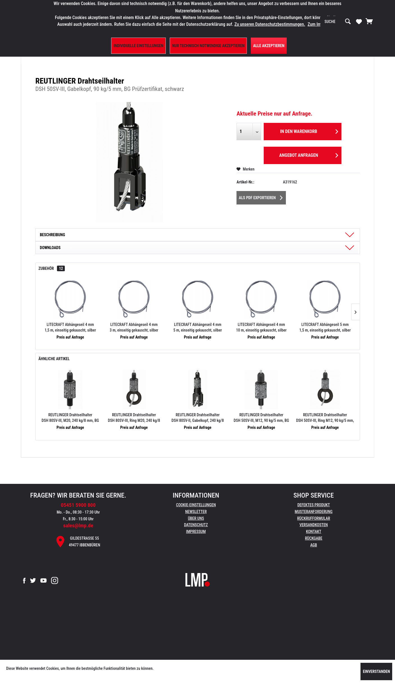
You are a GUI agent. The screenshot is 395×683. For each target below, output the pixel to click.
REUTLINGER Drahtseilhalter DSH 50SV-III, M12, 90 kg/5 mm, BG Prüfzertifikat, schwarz (261, 418)
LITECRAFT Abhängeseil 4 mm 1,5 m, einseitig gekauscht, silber (70, 327)
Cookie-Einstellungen (196, 505)
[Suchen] (347, 21)
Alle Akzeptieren (268, 45)
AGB (313, 545)
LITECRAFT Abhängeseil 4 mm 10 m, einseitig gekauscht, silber (261, 327)
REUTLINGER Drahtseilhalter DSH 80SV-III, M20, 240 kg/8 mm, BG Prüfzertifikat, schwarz (70, 418)
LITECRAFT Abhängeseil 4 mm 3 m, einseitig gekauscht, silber (134, 327)
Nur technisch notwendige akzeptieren (208, 45)
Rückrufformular (313, 518)
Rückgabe (313, 538)
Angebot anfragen (308, 154)
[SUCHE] (337, 21)
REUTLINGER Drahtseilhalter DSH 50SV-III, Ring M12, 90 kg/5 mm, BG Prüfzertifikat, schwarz (325, 418)
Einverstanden (376, 671)
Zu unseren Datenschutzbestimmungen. (269, 24)
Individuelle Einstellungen (138, 45)
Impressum (196, 531)
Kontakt (313, 531)
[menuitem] (337, 21)
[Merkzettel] (359, 21)
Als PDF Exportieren (261, 196)
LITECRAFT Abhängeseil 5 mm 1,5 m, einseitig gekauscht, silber (325, 327)
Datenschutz (196, 525)
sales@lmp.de (78, 525)
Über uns (196, 518)
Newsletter (196, 511)
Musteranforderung (314, 511)
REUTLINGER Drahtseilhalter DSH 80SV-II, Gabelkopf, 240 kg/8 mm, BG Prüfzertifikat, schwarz (197, 418)
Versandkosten (313, 525)
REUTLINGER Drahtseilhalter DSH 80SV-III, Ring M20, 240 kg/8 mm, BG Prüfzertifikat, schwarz (134, 418)
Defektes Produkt (313, 505)
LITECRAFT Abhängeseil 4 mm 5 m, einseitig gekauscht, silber (197, 327)
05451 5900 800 (78, 505)
